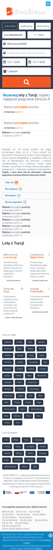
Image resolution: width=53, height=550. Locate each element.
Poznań (28, 402)
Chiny (26, 440)
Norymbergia (34, 389)
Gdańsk (20, 362)
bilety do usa (7, 511)
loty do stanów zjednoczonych (16, 528)
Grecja (18, 447)
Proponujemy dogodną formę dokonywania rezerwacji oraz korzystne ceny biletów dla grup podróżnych (11, 305)
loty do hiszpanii (9, 517)
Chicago (20, 355)
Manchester (41, 376)
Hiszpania (30, 447)
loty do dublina (39, 514)
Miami (19, 382)
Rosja (6, 460)
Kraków (31, 369)
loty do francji (26, 520)
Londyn (7, 376)
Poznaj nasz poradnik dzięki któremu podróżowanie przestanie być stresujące (39, 302)
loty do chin (7, 523)
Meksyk (19, 453)
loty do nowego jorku (11, 526)
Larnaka (43, 369)
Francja (7, 447)
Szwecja (17, 460)
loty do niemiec (41, 520)
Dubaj (31, 355)
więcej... (39, 486)
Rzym (22, 409)
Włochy (24, 467)
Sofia (6, 416)
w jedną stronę (25, 26)
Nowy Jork (8, 396)
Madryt (18, 376)
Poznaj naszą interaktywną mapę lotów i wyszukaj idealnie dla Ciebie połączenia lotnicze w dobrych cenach (39, 269)
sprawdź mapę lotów (40, 281)
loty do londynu (22, 523)
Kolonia (19, 369)
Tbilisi (28, 416)
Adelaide (7, 342)
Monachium (32, 382)
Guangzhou (33, 362)
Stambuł (17, 416)
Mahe (29, 376)
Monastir (7, 389)
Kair (45, 362)
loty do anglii (34, 511)
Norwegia (42, 453)
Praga (39, 402)
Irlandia (43, 447)
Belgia (16, 440)
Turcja (41, 460)
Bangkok (41, 342)
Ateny (30, 342)
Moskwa (20, 389)
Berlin (20, 349)
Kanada (7, 453)
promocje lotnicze (13, 281)
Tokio (39, 416)
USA (6, 440)
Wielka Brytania (10, 467)
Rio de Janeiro (9, 409)
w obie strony (8, 26)
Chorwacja (38, 440)
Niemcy (30, 453)
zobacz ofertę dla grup (13, 318)
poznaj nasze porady (40, 312)
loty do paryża (25, 517)
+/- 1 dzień (39, 35)
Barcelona (8, 349)
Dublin (41, 355)
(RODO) (38, 548)
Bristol (41, 349)
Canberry (7, 355)
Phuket (16, 402)
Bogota (30, 349)
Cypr (35, 467)
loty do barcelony (10, 520)
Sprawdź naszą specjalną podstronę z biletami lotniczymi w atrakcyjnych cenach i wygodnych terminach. (13, 269)
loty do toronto (23, 514)
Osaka (20, 396)
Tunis (18, 423)
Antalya (19, 342)
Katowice (7, 369)
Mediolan (7, 382)
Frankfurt (7, 362)
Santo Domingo (36, 409)
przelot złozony (43, 26)
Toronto (7, 423)
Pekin (6, 402)
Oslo (30, 396)
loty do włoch (8, 514)
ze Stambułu (13, 112)
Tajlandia (29, 460)
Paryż (40, 396)
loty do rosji (21, 511)
